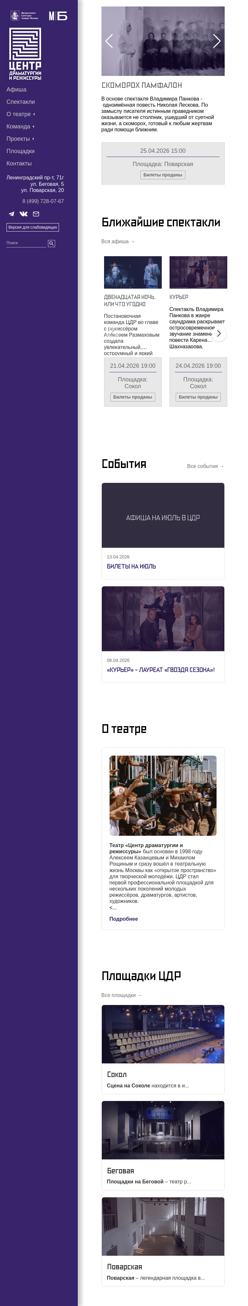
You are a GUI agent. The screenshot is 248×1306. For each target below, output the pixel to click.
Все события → (205, 466)
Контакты (19, 163)
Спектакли (20, 102)
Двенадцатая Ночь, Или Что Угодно (130, 300)
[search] (51, 243)
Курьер (179, 297)
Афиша (16, 89)
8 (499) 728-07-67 (43, 201)
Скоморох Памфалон (141, 85)
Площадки (20, 151)
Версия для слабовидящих (32, 227)
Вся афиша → (118, 241)
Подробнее (124, 919)
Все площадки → (122, 995)
